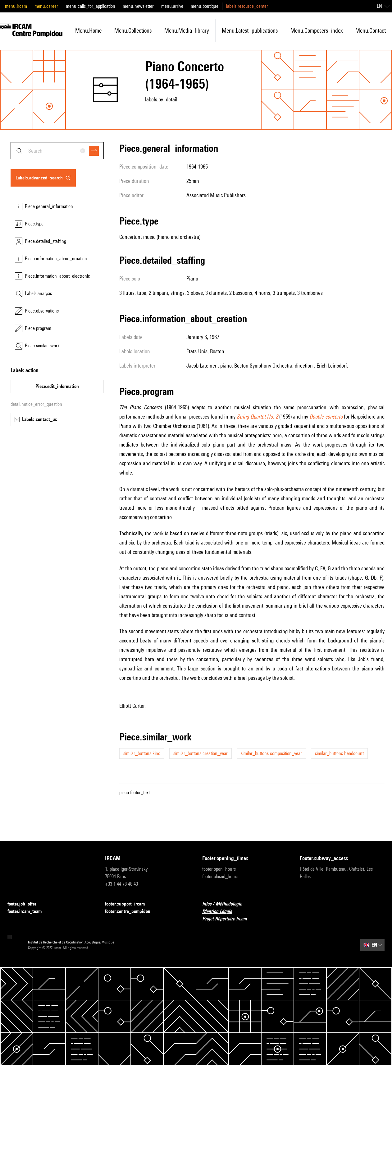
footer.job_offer (25, 904)
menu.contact (370, 30)
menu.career (46, 6)
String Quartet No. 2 (257, 416)
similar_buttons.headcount (339, 753)
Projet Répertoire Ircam (228, 919)
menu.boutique (204, 6)
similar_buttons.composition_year (271, 753)
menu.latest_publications (250, 30)
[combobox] (57, 150)
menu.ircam (16, 6)
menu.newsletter (138, 6)
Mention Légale (220, 911)
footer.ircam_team (28, 911)
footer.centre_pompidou (131, 911)
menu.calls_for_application (90, 6)
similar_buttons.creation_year (200, 753)
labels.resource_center (247, 6)
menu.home (88, 30)
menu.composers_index (316, 30)
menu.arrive (172, 6)
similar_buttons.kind (141, 753)
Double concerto (325, 416)
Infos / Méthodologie (225, 904)
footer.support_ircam (128, 904)
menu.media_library (186, 30)
